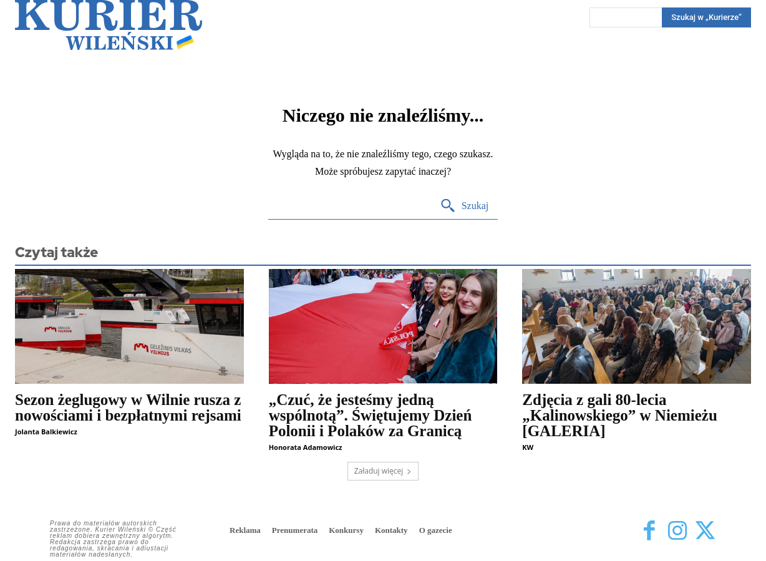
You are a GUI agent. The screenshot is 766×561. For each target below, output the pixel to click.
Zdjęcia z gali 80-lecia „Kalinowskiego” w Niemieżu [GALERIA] (619, 415)
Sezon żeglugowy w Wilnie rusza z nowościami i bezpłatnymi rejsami (128, 407)
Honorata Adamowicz (305, 447)
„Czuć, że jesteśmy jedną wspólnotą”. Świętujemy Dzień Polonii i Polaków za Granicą (370, 415)
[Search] (464, 206)
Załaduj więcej (383, 471)
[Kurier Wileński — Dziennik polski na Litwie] (108, 25)
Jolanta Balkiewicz (46, 431)
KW (527, 447)
